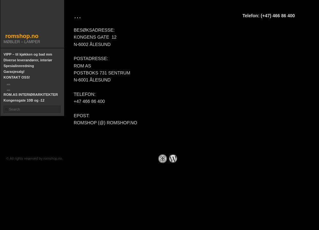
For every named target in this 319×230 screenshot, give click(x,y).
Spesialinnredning (19, 66)
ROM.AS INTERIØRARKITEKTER (31, 94)
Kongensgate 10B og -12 (24, 100)
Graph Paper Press (162, 158)
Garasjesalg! (14, 71)
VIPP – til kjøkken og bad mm (28, 54)
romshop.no (22, 36)
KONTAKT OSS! (17, 77)
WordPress (173, 158)
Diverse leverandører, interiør (28, 60)
